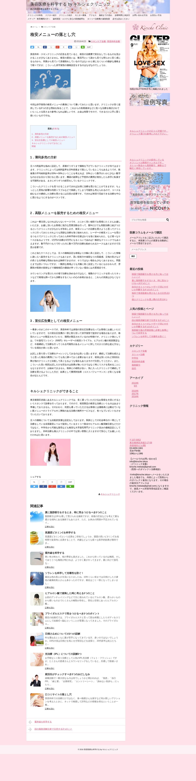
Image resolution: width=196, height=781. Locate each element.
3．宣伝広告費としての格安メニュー (48, 140)
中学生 (135, 358)
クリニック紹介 (65, 15)
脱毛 (134, 368)
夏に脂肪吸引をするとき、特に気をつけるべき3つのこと (76, 512)
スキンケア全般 (98, 41)
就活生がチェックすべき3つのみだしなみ (67, 674)
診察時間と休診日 (122, 15)
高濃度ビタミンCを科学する (60, 532)
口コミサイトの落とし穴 (58, 694)
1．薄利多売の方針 (40, 134)
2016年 (135, 396)
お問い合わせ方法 (140, 15)
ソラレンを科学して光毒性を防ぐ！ (64, 573)
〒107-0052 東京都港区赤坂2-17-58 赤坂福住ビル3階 (141, 443)
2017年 (135, 394)
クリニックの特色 (35, 15)
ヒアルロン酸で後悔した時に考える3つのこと (70, 593)
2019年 (135, 383)
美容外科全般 (113, 41)
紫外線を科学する (54, 553)
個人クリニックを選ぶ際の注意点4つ (149, 299)
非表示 (55, 129)
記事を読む (49, 527)
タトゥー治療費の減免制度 (98, 19)
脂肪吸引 (136, 365)
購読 (133, 256)
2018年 (135, 391)
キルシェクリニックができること (47, 143)
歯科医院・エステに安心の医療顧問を (69, 19)
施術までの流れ (105, 15)
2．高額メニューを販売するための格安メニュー (53, 137)
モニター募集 (80, 15)
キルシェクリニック (110, 494)
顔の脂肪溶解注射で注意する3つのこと (50, 729)
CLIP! (89, 47)
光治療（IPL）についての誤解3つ (63, 654)
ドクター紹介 (51, 15)
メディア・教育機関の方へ (39, 19)
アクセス (92, 15)
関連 (34, 146)
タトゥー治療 (138, 354)
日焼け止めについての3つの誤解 (62, 633)
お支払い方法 (155, 15)
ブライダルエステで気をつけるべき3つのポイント (72, 613)
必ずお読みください (121, 19)
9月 (135, 386)
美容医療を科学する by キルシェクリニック (70, 4)
